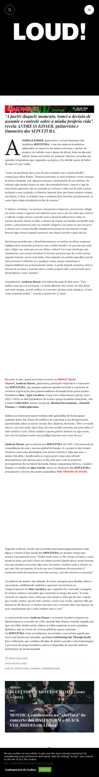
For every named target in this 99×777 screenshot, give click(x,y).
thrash (35, 668)
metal (10, 668)
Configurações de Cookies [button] (20, 769)
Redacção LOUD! (18, 658)
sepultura (22, 668)
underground (51, 668)
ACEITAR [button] (44, 769)
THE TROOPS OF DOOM (71, 471)
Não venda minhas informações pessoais (28, 763)
